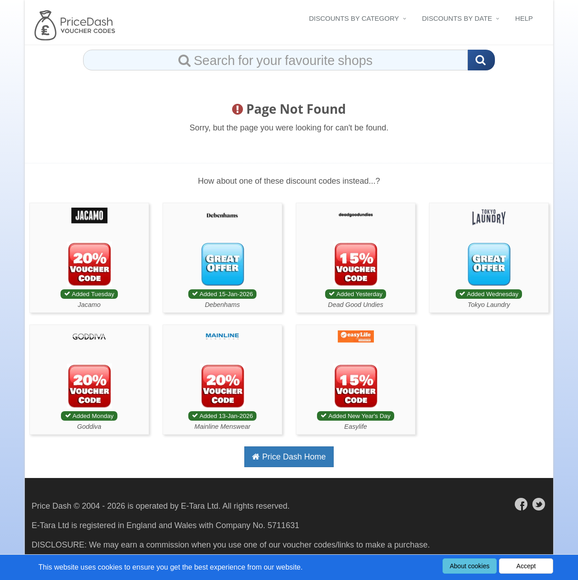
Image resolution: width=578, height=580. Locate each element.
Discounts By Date (457, 18)
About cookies (469, 566)
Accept (526, 566)
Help (524, 18)
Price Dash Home (289, 456)
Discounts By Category (354, 18)
